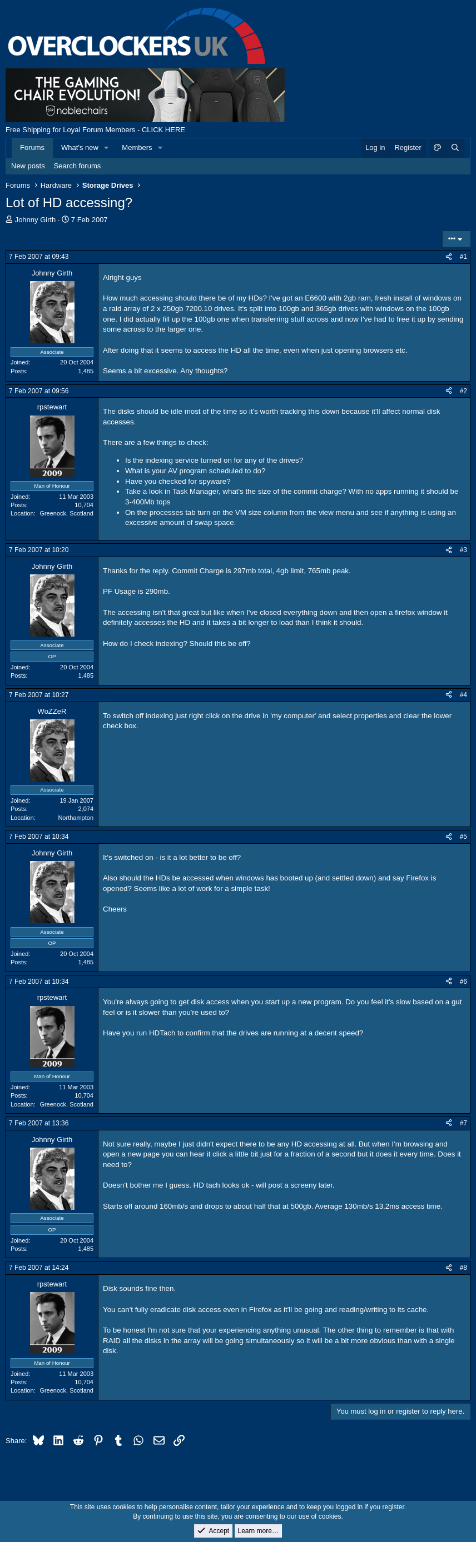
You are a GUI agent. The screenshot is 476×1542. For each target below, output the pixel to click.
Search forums (77, 166)
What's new (79, 147)
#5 (463, 836)
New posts (28, 166)
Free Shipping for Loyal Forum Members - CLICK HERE (95, 130)
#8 (463, 1267)
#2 (463, 391)
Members (137, 147)
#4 (463, 695)
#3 (463, 550)
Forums (32, 147)
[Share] (449, 257)
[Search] (454, 147)
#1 (463, 257)
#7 (463, 1123)
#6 (463, 981)
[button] (107, 147)
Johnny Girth (35, 220)
